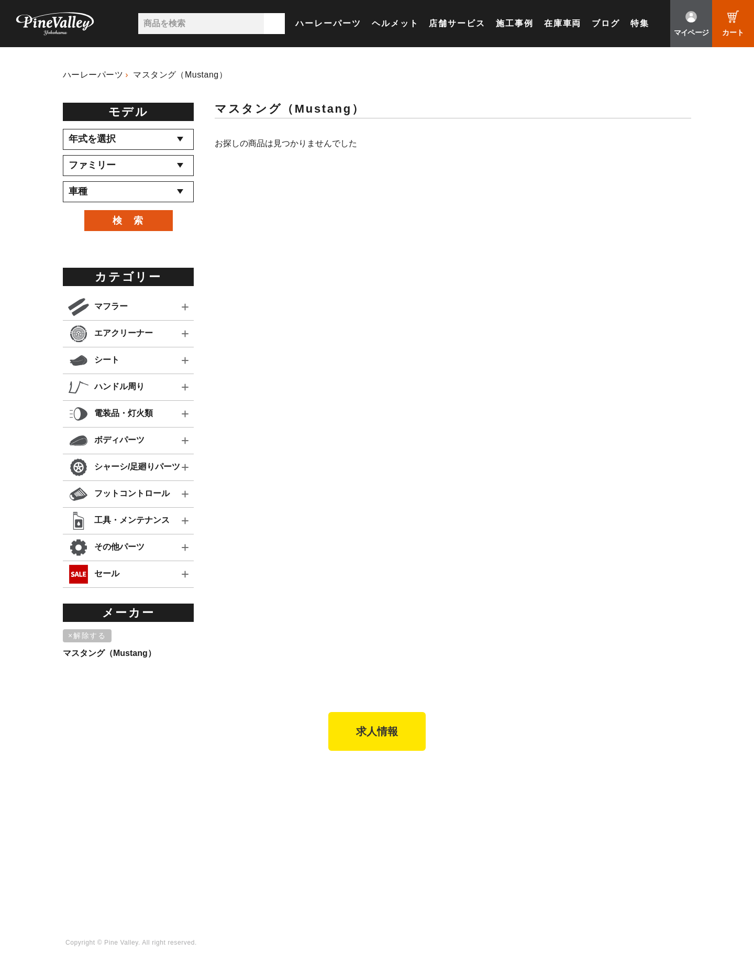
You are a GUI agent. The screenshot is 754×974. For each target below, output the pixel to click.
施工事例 (515, 23)
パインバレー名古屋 (147, 814)
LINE (626, 828)
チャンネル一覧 (535, 799)
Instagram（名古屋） (654, 857)
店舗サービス (457, 23)
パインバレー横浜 (143, 799)
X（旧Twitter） (643, 814)
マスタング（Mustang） (180, 74)
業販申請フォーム (244, 871)
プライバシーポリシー (375, 857)
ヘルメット (395, 23)
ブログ (606, 23)
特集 (639, 23)
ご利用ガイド (237, 843)
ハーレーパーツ (328, 23)
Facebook (634, 799)
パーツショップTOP (249, 814)
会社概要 (352, 799)
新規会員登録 (237, 799)
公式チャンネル (535, 814)
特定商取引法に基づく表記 (260, 857)
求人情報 (377, 731)
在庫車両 (563, 23)
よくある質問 (360, 828)
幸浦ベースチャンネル (546, 828)
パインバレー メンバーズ (380, 814)
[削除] (89, 636)
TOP (72, 779)
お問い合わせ (360, 843)
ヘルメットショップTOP (256, 828)
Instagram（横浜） (650, 843)
